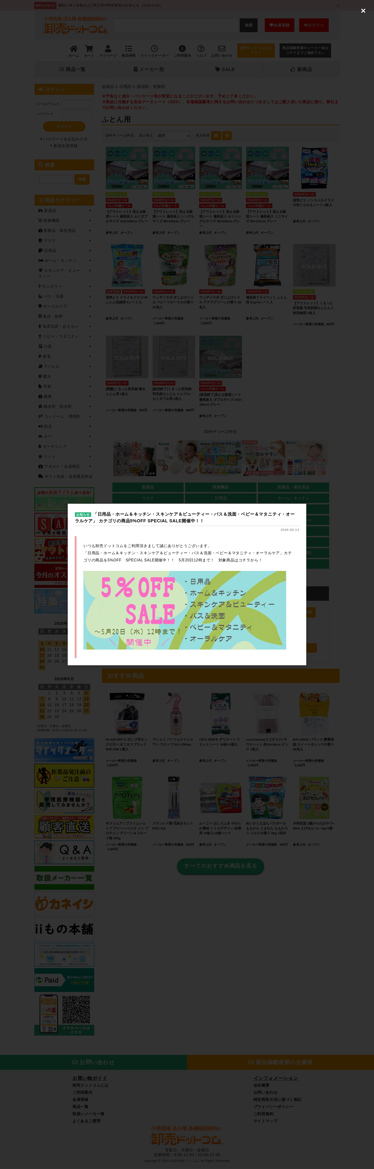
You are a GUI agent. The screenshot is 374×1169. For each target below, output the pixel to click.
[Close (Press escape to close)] (363, 11)
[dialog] (187, 584)
